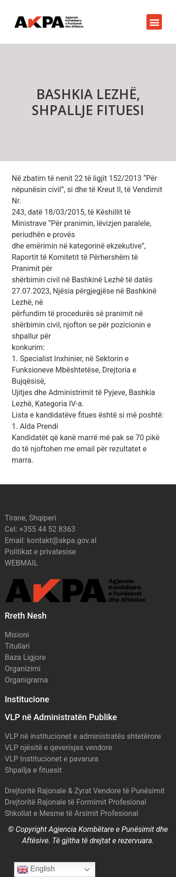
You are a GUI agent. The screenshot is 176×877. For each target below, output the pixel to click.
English (36, 869)
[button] (154, 22)
